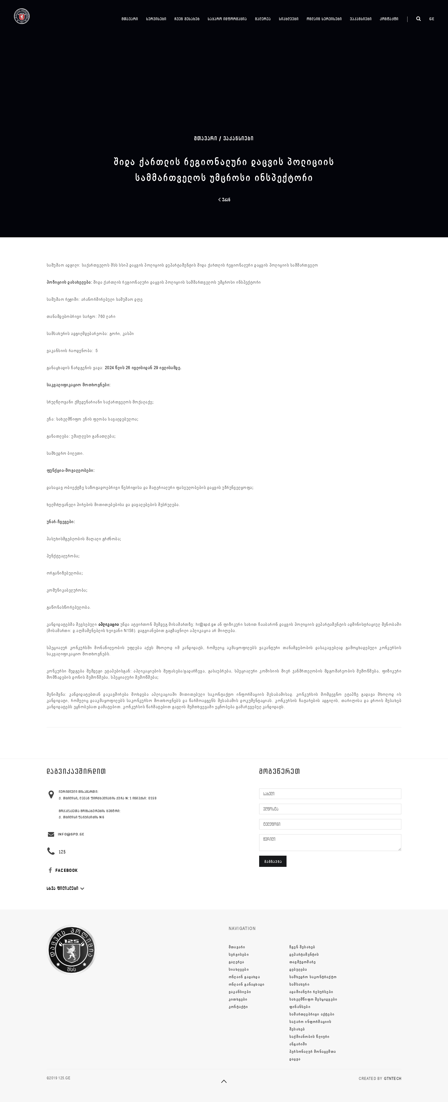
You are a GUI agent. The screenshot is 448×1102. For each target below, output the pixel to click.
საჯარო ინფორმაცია (227, 18)
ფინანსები (299, 1006)
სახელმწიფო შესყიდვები (313, 999)
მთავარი (130, 18)
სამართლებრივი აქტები (311, 1014)
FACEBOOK (62, 870)
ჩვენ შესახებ (187, 18)
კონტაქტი (389, 18)
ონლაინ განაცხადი (246, 984)
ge (432, 18)
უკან (224, 199)
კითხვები (238, 999)
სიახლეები (289, 18)
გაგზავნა (273, 861)
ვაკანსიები (361, 18)
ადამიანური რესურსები (311, 991)
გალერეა (263, 18)
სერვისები (156, 18)
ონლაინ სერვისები (324, 18)
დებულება (298, 969)
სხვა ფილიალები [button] (66, 888)
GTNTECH (392, 1078)
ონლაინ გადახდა (244, 976)
